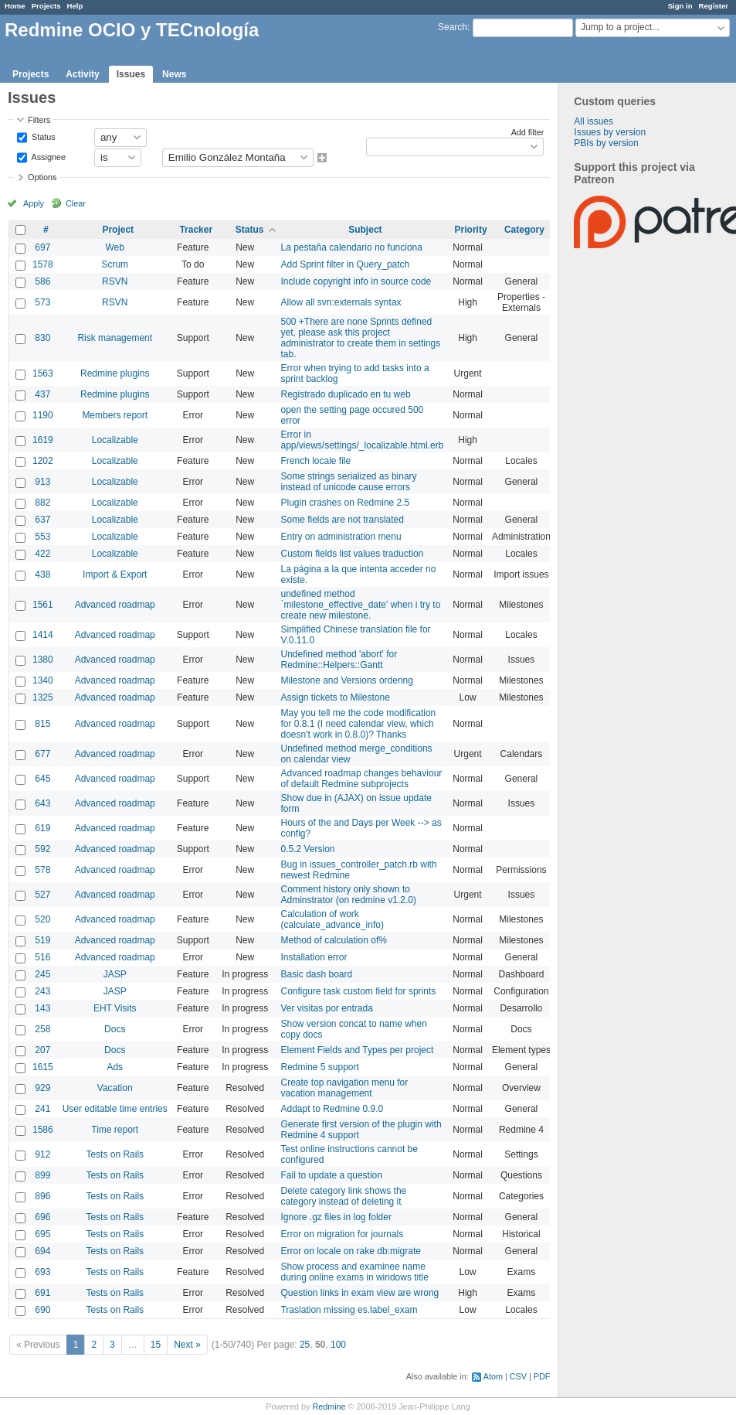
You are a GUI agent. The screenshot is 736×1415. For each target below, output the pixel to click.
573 (42, 302)
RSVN (114, 281)
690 (42, 1309)
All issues (593, 121)
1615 (42, 1067)
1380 (42, 659)
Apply (33, 203)
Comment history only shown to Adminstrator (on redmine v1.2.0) (347, 894)
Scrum (114, 264)
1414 (42, 634)
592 (42, 849)
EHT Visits (115, 1008)
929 (42, 1088)
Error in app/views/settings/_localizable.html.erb (361, 440)
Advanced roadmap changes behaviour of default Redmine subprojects (361, 778)
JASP (115, 974)
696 (42, 1217)
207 (42, 1050)
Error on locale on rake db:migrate (350, 1251)
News (174, 74)
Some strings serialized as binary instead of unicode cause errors (348, 482)
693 (42, 1272)
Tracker (195, 229)
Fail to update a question (331, 1175)
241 (42, 1108)
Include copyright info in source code (355, 281)
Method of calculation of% (333, 940)
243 (42, 991)
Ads (115, 1067)
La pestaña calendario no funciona (351, 247)
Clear (76, 203)
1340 (42, 680)
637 (42, 519)
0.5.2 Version (307, 849)
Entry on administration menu (340, 536)
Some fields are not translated (341, 519)
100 (338, 1344)
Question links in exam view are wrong (359, 1292)
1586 (42, 1129)
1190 (42, 415)
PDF (542, 1376)
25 (305, 1344)
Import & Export (115, 574)
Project (118, 229)
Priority (471, 229)
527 (42, 894)
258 (42, 1029)
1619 (42, 440)
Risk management (114, 337)
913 (42, 481)
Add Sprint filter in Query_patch (344, 264)
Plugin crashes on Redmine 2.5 (344, 502)
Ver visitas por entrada (326, 1008)
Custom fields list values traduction (351, 553)
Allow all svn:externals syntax (340, 302)
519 (42, 940)
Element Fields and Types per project (356, 1050)
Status (42, 136)
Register (713, 6)
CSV (518, 1376)
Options (42, 177)
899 (42, 1175)
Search (452, 27)
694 (42, 1251)
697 (42, 247)
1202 (42, 460)
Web (115, 247)
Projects (46, 6)
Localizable (115, 440)
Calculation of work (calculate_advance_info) (331, 919)
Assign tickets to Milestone (334, 697)
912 (42, 1154)
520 (42, 919)
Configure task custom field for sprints (358, 991)
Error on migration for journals (341, 1234)
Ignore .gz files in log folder (335, 1217)
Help (75, 6)
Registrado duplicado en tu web (345, 394)
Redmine (328, 1406)
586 (42, 281)
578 (42, 869)
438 (42, 574)
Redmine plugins (114, 373)
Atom (493, 1376)
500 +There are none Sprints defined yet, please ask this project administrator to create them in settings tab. (360, 338)
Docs (114, 1029)
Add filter (527, 132)
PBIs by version (606, 143)
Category (524, 229)
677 (42, 753)
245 (42, 974)
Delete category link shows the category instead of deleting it (343, 1196)
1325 (42, 697)
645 (42, 778)
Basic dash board (316, 974)
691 (42, 1292)
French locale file (315, 460)
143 (42, 1008)
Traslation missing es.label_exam (348, 1309)
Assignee (47, 156)
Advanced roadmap (115, 604)
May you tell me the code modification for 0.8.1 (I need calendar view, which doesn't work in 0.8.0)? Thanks (358, 724)
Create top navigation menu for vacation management (344, 1088)
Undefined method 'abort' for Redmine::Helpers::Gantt (338, 659)
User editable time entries (115, 1108)
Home (15, 6)
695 (42, 1234)
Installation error (313, 957)
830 (42, 337)
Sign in (680, 6)
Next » (187, 1344)
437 (42, 394)
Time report (114, 1129)
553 (42, 536)
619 (42, 828)
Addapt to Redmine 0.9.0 (331, 1108)
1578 (42, 264)
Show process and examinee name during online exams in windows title (354, 1272)
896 (42, 1196)
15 (156, 1344)
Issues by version (610, 132)
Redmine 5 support (319, 1067)
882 (42, 502)
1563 (42, 373)
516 (42, 957)
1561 (42, 604)
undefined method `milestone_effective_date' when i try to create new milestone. (360, 604)
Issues (131, 74)
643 (42, 803)
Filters (39, 119)
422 (42, 553)
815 (42, 723)
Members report (115, 415)
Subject (365, 229)
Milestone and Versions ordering (346, 680)
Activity (82, 74)
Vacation (115, 1088)
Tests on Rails (115, 1154)
